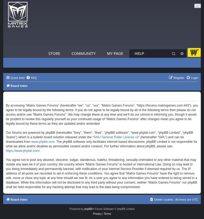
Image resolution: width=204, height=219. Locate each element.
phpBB (88, 209)
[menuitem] (31, 78)
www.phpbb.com (42, 142)
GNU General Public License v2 (116, 137)
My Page (115, 53)
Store (54, 53)
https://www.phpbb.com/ (23, 151)
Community (83, 53)
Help (139, 53)
